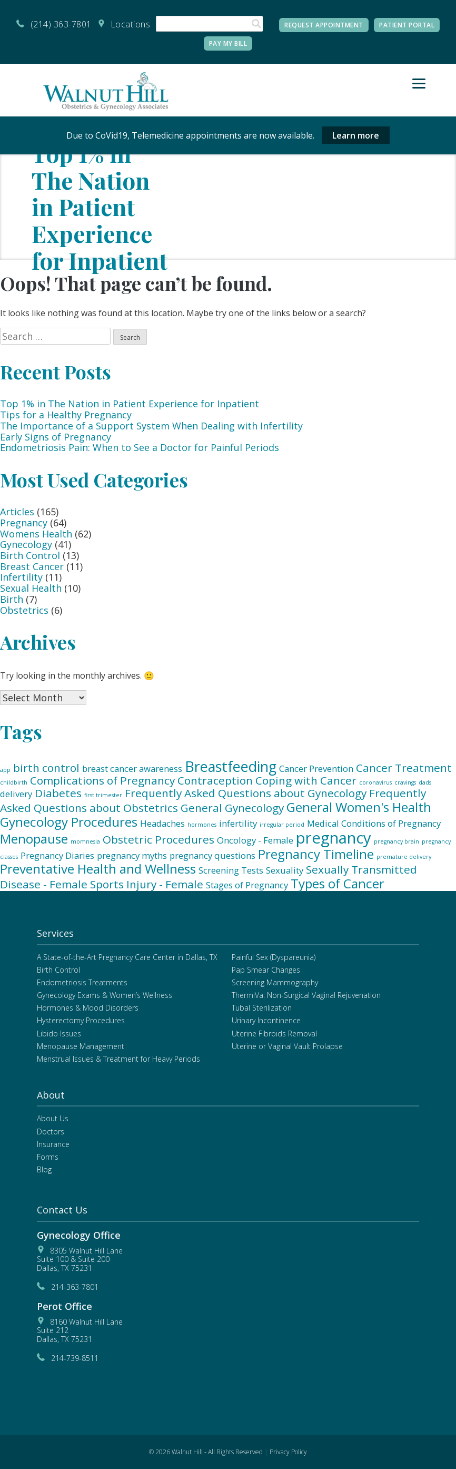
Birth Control (30, 555)
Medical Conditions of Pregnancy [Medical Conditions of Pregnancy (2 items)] (374, 823)
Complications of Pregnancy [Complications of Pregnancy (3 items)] (102, 780)
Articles (17, 511)
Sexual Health (31, 588)
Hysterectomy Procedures (81, 1020)
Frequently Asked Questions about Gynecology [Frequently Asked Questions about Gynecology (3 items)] (245, 793)
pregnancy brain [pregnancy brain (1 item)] (396, 841)
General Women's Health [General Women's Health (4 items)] (358, 807)
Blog (44, 1169)
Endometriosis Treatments (82, 982)
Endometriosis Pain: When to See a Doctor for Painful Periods (139, 447)
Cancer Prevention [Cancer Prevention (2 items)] (316, 768)
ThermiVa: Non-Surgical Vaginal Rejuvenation (306, 995)
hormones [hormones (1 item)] (201, 824)
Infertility (21, 577)
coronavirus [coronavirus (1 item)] (375, 782)
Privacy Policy (288, 1451)
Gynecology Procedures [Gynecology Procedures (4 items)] (68, 821)
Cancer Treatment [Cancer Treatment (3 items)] (404, 767)
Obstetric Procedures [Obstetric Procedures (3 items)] (158, 839)
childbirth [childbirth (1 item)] (13, 782)
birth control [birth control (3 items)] (46, 767)
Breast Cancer (32, 566)
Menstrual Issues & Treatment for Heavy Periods (118, 1059)
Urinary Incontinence (266, 1020)
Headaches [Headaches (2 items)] (162, 823)
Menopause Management (80, 1046)
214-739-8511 (74, 1358)
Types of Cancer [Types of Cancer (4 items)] (337, 883)
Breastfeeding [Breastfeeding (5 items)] (230, 766)
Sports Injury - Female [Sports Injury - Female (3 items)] (146, 884)
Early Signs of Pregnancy (55, 436)
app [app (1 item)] (5, 769)
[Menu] (418, 83)
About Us (52, 1118)
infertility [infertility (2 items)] (238, 823)
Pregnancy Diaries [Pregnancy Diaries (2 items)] (57, 855)
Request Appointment (323, 25)
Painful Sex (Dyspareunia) (273, 957)
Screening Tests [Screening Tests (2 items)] (231, 870)
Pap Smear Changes (266, 970)
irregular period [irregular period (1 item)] (282, 824)
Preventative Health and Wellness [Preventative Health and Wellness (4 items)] (98, 868)
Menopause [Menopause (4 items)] (34, 838)
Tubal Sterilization (262, 1008)
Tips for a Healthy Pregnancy (66, 414)
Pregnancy (23, 522)
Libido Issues (59, 1034)
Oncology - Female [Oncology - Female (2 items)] (255, 840)
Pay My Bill (228, 43)
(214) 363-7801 (61, 24)
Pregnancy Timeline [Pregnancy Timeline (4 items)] (316, 854)
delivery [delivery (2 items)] (16, 794)
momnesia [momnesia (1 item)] (85, 841)
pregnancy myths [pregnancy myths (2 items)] (132, 855)
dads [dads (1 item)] (425, 782)
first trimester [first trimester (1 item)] (103, 795)
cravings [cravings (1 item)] (405, 782)
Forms (47, 1157)
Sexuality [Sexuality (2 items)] (284, 870)
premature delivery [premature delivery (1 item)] (403, 856)
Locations (131, 24)
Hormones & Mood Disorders (87, 1008)
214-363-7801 (74, 1287)
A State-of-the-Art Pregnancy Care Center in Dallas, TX (127, 957)
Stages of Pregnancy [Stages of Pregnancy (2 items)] (247, 885)
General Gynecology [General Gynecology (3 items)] (232, 807)
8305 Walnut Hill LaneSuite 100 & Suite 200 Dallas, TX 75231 (80, 1259)
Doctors (50, 1132)
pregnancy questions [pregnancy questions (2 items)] (212, 855)
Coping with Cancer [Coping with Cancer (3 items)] (305, 780)
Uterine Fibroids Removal (274, 1034)
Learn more (355, 135)
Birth (11, 599)
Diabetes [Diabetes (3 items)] (58, 793)
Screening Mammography (275, 982)
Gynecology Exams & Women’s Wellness (104, 995)
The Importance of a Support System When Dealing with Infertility (151, 425)
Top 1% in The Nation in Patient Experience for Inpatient (129, 403)
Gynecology (26, 544)
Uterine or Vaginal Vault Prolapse (287, 1046)
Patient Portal (406, 25)
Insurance (53, 1144)
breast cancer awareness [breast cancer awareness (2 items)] (132, 768)
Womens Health (36, 533)
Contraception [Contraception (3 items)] (215, 780)
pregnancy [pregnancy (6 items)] (333, 837)
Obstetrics (24, 610)
